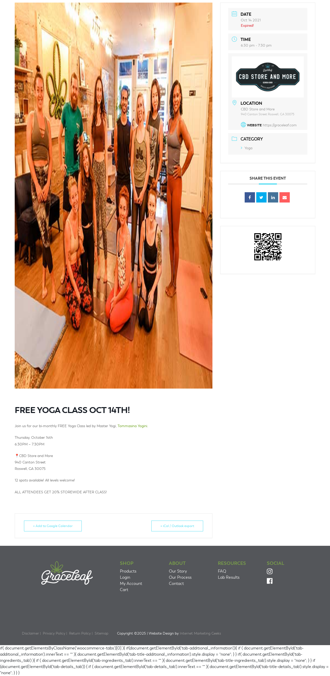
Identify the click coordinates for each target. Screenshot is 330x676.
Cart (124, 589)
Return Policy (80, 633)
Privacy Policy (54, 633)
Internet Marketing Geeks (200, 633)
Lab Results (229, 577)
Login (125, 577)
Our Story (178, 571)
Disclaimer (30, 633)
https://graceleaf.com (280, 125)
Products (128, 571)
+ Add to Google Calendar (53, 526)
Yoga (246, 148)
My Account (131, 583)
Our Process (180, 577)
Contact (176, 583)
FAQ (222, 571)
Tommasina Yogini (132, 426)
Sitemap (101, 633)
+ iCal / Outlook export (177, 526)
